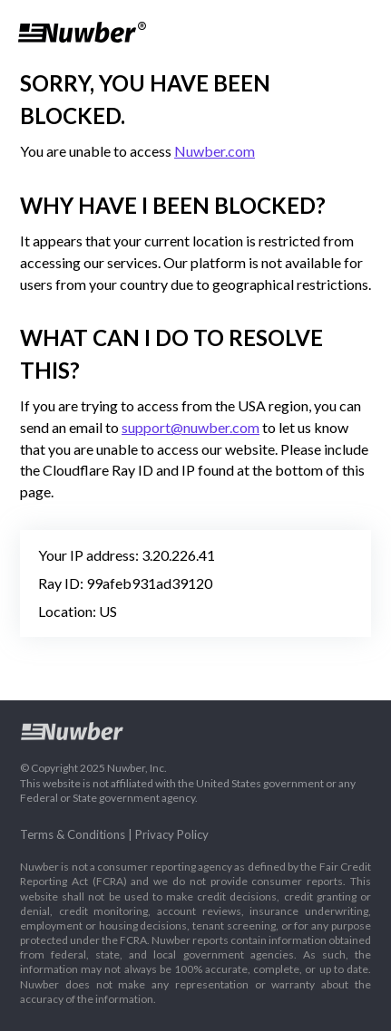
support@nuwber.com (190, 427)
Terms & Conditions (72, 834)
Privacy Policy (172, 834)
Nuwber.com (214, 150)
